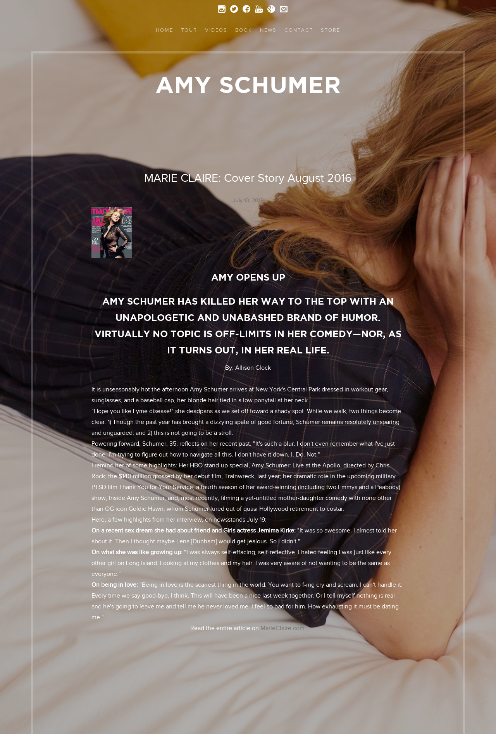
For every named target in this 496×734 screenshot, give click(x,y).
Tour (189, 30)
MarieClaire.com (282, 628)
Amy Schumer (248, 84)
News (268, 30)
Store (330, 30)
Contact (298, 30)
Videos (216, 30)
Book (243, 30)
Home (164, 30)
